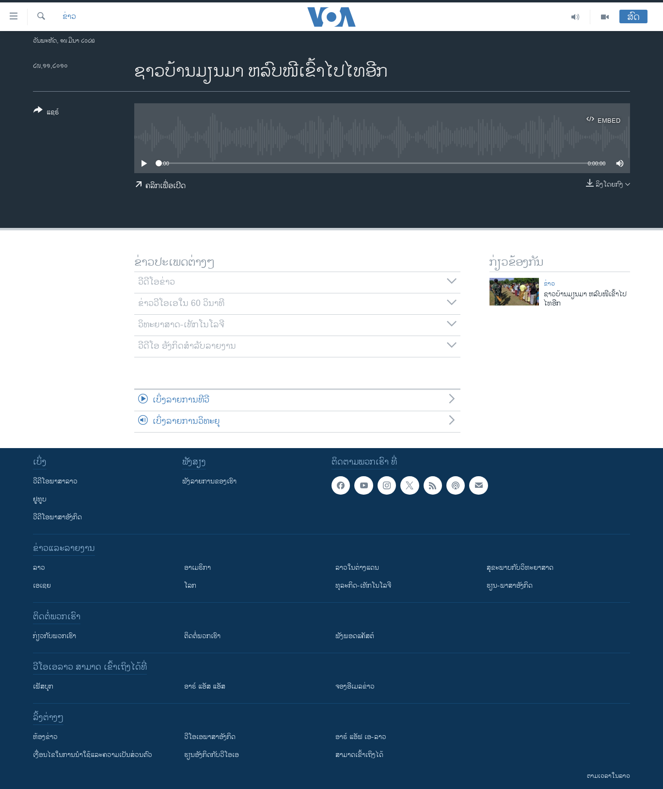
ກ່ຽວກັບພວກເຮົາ (54, 636)
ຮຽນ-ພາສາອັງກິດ (510, 585)
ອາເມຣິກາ (197, 568)
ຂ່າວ (69, 17)
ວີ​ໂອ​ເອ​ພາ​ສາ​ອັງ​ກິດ (210, 737)
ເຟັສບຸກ (43, 686)
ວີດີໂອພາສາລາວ (55, 481)
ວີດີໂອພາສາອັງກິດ (57, 517)
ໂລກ (190, 585)
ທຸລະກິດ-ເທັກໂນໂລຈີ (363, 585)
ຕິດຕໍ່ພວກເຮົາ (202, 636)
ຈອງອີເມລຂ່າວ (355, 686)
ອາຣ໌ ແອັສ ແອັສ (204, 686)
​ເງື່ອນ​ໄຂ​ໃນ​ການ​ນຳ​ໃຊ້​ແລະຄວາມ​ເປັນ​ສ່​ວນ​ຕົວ (92, 755)
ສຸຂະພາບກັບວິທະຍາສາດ (520, 568)
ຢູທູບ (40, 499)
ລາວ (39, 568)
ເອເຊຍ (42, 585)
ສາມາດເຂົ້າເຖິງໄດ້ (359, 755)
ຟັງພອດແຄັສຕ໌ (354, 636)
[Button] (46, 113)
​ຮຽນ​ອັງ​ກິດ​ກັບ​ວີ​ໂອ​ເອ (211, 755)
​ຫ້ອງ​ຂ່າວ (45, 737)
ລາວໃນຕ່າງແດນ (357, 568)
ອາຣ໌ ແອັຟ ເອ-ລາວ (360, 737)
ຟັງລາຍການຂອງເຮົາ (209, 481)
